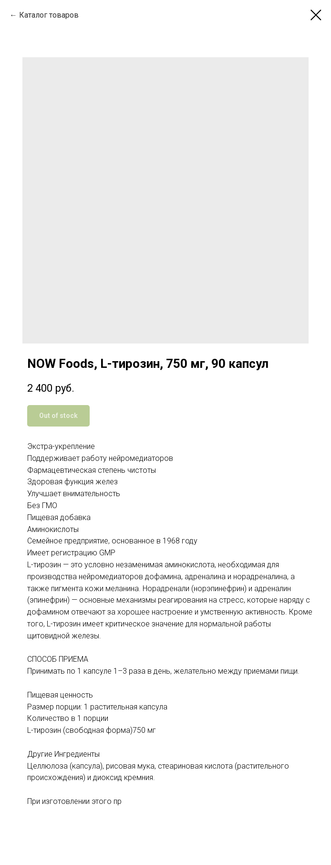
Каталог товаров (49, 15)
